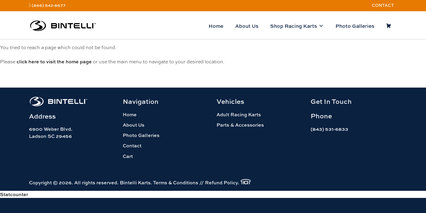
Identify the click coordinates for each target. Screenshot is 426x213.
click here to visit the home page (54, 61)
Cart (128, 156)
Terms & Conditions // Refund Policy (195, 182)
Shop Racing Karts (297, 26)
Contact (383, 5)
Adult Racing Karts (239, 114)
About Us (246, 25)
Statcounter (14, 194)
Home (216, 25)
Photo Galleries (354, 25)
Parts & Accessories (240, 125)
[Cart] (388, 26)
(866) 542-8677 (49, 5)
